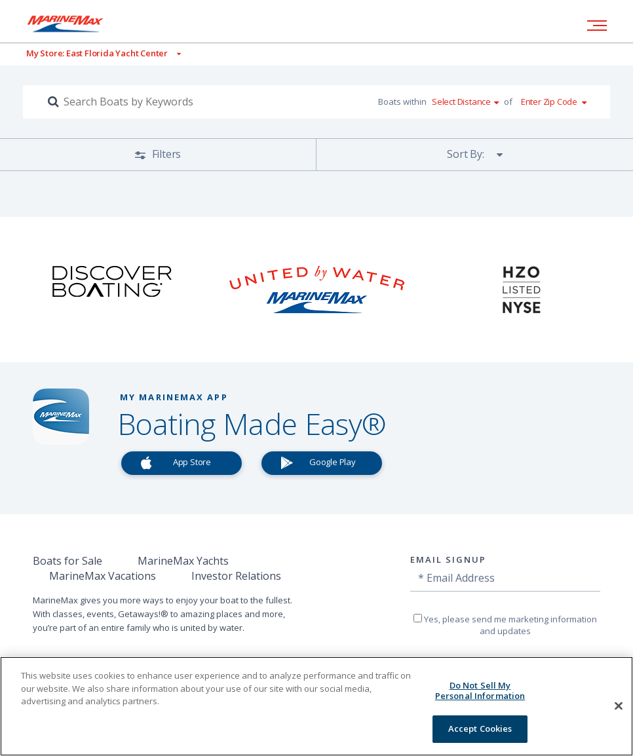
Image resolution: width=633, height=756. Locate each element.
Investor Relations (236, 576)
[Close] (618, 706)
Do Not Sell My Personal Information (480, 690)
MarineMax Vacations (102, 576)
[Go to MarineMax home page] (75, 23)
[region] (316, 706)
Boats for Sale (67, 561)
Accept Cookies (480, 728)
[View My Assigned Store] (90, 53)
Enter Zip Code (549, 101)
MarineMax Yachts (183, 561)
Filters (165, 154)
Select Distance (461, 101)
